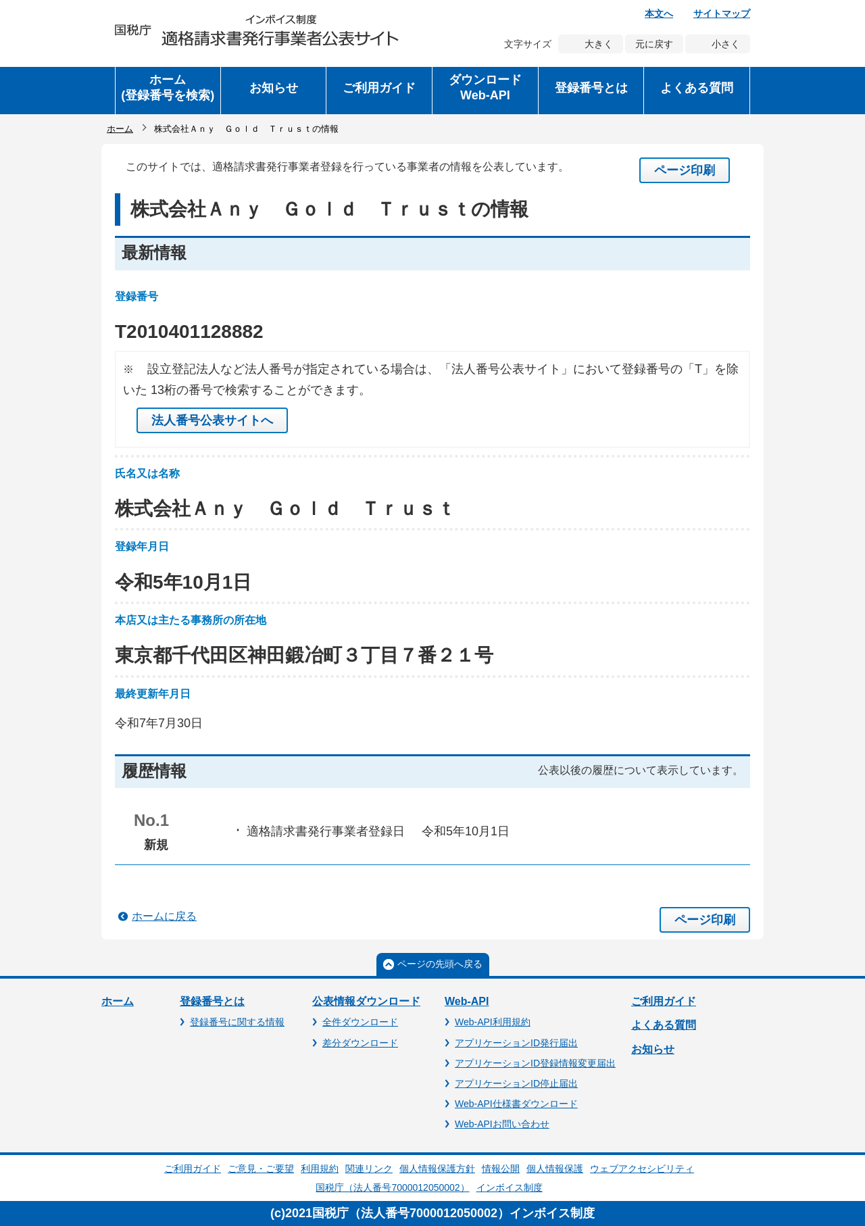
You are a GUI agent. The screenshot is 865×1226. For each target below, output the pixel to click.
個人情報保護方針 (437, 1168)
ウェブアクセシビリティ (642, 1168)
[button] (273, 90)
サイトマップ (721, 13)
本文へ (659, 13)
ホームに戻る (164, 916)
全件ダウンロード (360, 1021)
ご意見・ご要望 (261, 1168)
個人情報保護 (554, 1168)
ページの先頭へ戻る (440, 963)
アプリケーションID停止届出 (516, 1083)
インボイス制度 (509, 1187)
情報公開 (501, 1168)
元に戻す (654, 44)
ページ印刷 (684, 170)
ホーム (120, 129)
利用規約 (320, 1168)
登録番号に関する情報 (237, 1021)
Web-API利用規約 (492, 1021)
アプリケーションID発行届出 (516, 1042)
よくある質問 (663, 1025)
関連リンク (369, 1168)
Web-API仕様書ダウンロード (516, 1103)
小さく (726, 44)
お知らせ (652, 1049)
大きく (599, 44)
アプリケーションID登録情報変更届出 (535, 1063)
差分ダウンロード (360, 1042)
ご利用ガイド (663, 1001)
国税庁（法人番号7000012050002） (392, 1187)
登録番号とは (212, 1001)
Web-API (467, 1001)
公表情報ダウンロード (366, 1001)
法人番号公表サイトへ (212, 420)
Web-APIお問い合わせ (502, 1124)
